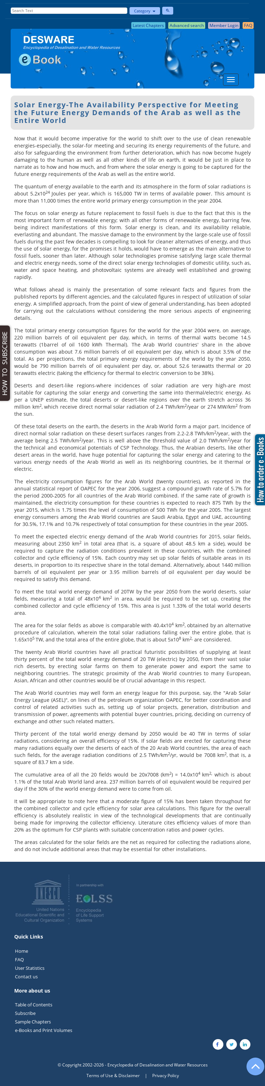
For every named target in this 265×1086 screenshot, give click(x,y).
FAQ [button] (248, 25)
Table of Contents (33, 1004)
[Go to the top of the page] (252, 1070)
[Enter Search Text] (69, 10)
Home (21, 951)
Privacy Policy (165, 1075)
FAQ (19, 959)
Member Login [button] (224, 25)
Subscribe (25, 1013)
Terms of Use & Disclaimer (113, 1075)
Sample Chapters (33, 1021)
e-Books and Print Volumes (43, 1030)
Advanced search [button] (187, 25)
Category (144, 11)
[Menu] (231, 80)
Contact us (26, 976)
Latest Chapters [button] (148, 25)
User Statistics (29, 968)
